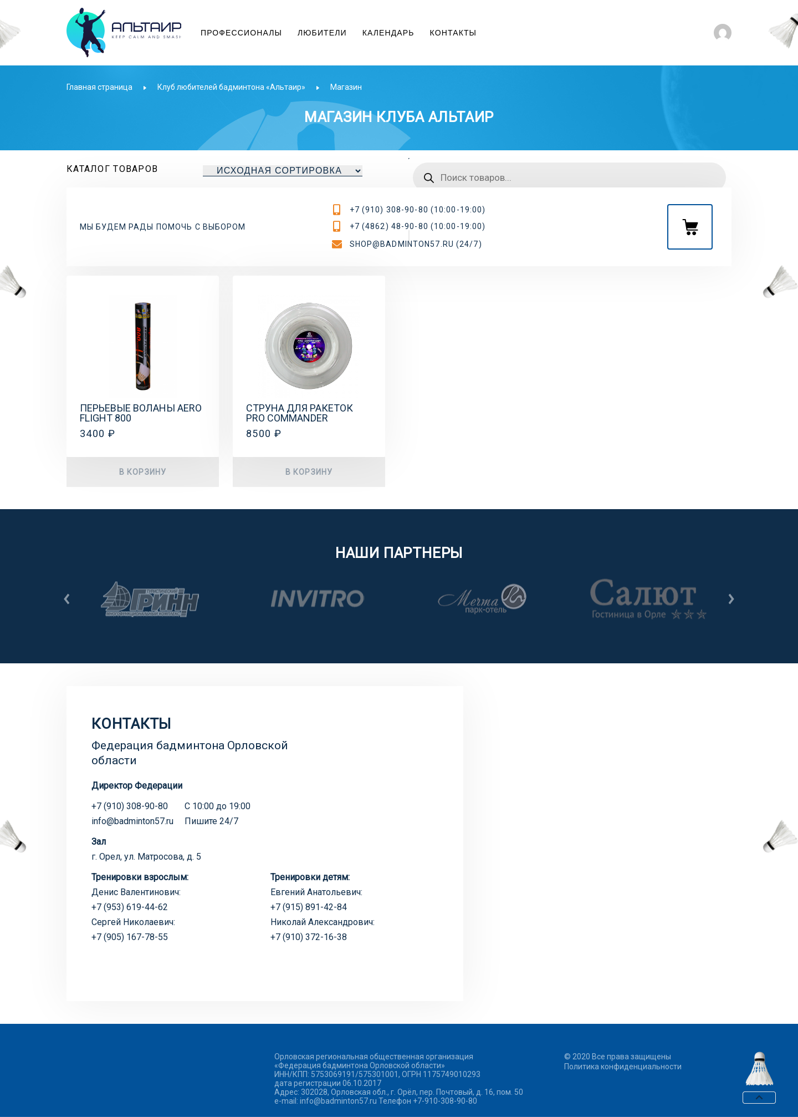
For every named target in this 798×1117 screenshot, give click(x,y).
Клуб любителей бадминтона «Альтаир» (231, 87)
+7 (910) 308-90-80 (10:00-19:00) (418, 209)
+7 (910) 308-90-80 (129, 806)
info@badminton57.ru (132, 821)
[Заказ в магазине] (282, 170)
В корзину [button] (142, 472)
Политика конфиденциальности (623, 1066)
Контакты (453, 33)
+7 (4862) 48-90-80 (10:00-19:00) (418, 226)
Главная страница (99, 87)
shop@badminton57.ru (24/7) (416, 244)
